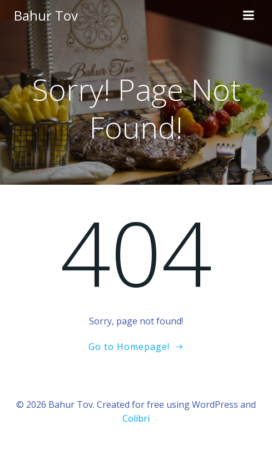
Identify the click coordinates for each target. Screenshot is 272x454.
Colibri (136, 418)
